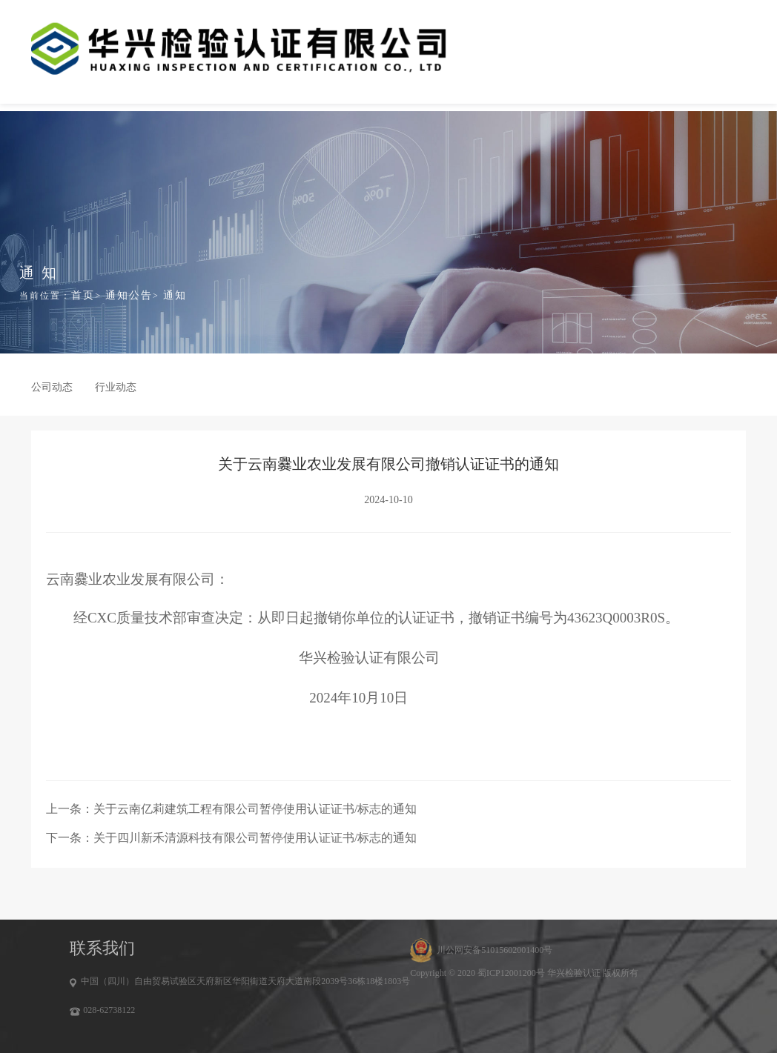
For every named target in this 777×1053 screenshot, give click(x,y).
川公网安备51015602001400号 (494, 950)
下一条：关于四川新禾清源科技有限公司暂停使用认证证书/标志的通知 (231, 837)
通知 (175, 295)
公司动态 (52, 387)
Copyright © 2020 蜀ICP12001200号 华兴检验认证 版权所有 (524, 973)
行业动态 (115, 387)
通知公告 (129, 295)
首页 (83, 295)
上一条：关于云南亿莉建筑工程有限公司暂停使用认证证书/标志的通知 (231, 809)
